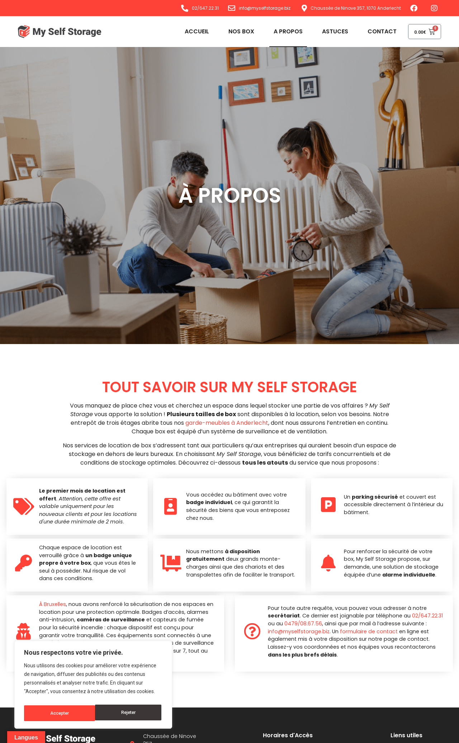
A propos (279, 31)
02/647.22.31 (425, 615)
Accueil (188, 31)
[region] (93, 687)
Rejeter (56, 713)
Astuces (327, 31)
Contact (373, 31)
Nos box (233, 31)
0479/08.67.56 (301, 623)
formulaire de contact (366, 631)
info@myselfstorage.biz (296, 631)
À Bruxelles (50, 604)
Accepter (127, 713)
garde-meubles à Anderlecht (226, 423)
